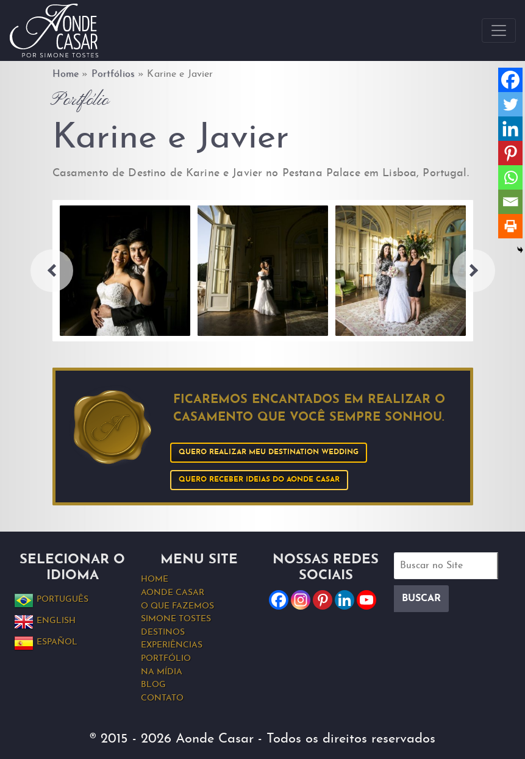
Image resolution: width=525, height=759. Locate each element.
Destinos (163, 632)
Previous (51, 270)
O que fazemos (177, 606)
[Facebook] (510, 80)
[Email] (510, 202)
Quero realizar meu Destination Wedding (269, 452)
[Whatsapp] (510, 177)
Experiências (171, 645)
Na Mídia (161, 672)
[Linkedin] (510, 128)
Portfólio (166, 658)
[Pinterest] (510, 153)
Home (65, 74)
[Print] (510, 226)
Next (473, 270)
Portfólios (113, 74)
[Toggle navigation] (499, 30)
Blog (153, 685)
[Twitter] (510, 104)
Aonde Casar (172, 592)
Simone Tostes (176, 619)
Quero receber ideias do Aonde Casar (259, 479)
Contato (162, 698)
